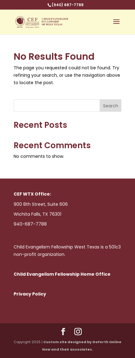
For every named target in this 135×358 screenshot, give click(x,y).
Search (110, 106)
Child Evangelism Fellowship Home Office (62, 274)
